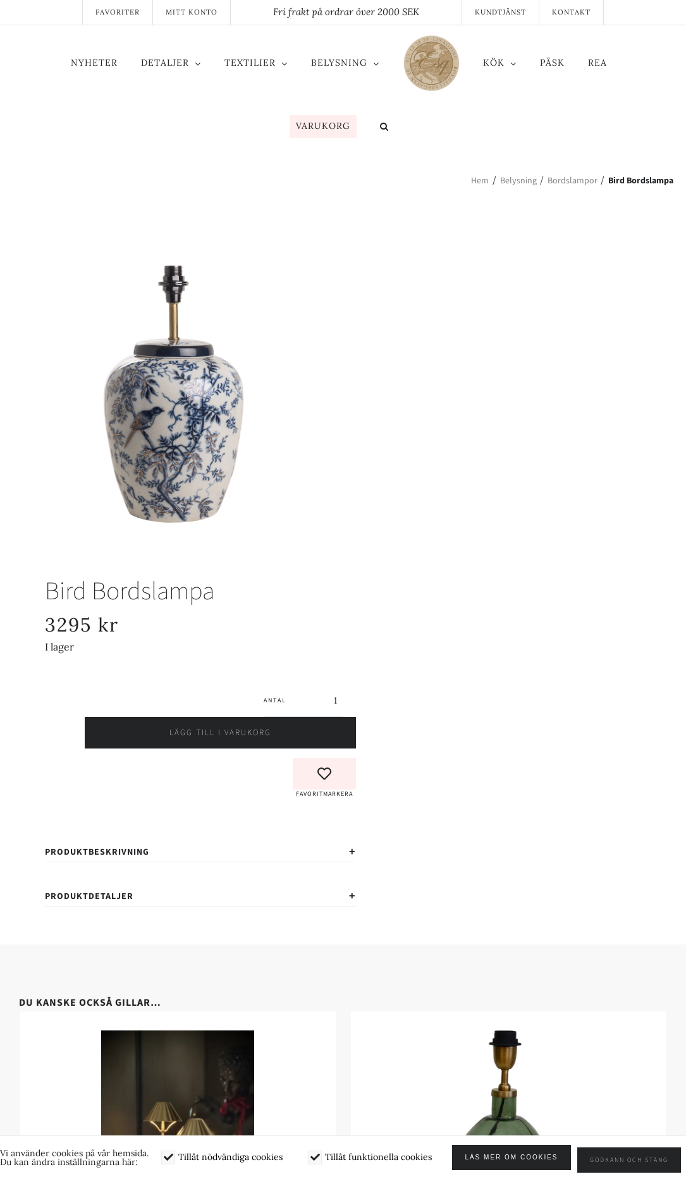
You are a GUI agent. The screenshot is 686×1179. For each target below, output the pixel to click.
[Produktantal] (314, 647)
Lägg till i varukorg (201, 679)
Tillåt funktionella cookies (378, 1160)
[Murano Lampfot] (508, 985)
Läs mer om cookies (516, 1160)
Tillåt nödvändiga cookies (230, 1160)
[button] (384, 127)
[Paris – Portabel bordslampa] (178, 985)
